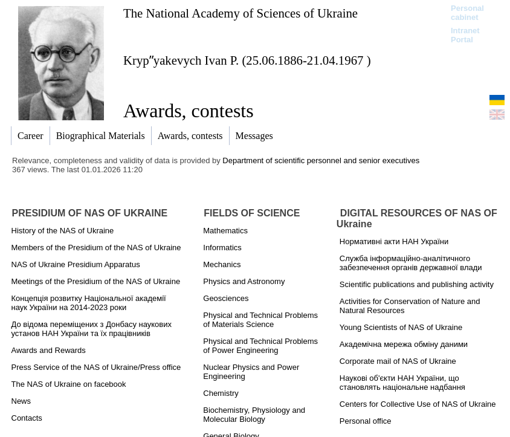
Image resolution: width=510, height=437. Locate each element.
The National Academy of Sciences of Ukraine (240, 13)
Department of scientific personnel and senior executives (320, 160)
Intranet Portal (465, 35)
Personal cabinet (467, 13)
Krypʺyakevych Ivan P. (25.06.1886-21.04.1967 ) (247, 60)
